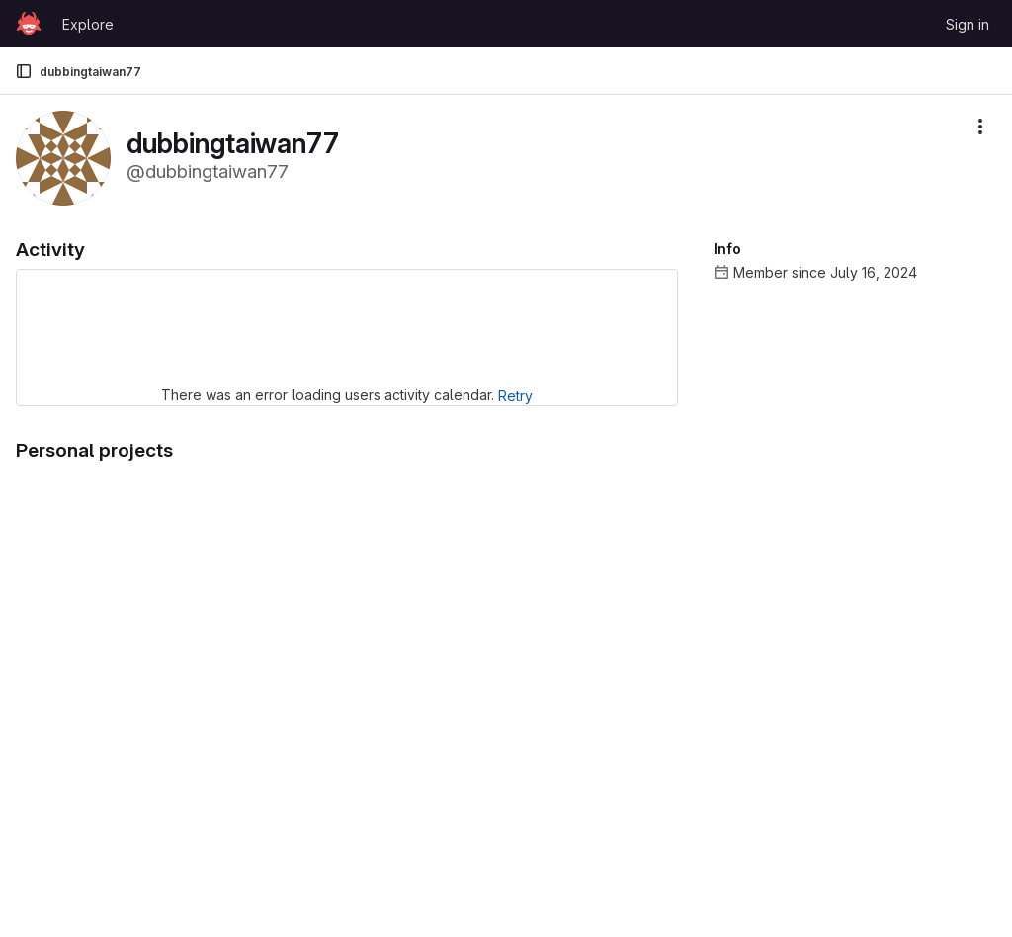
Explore (88, 24)
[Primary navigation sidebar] (24, 71)
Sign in (967, 24)
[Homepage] (28, 24)
